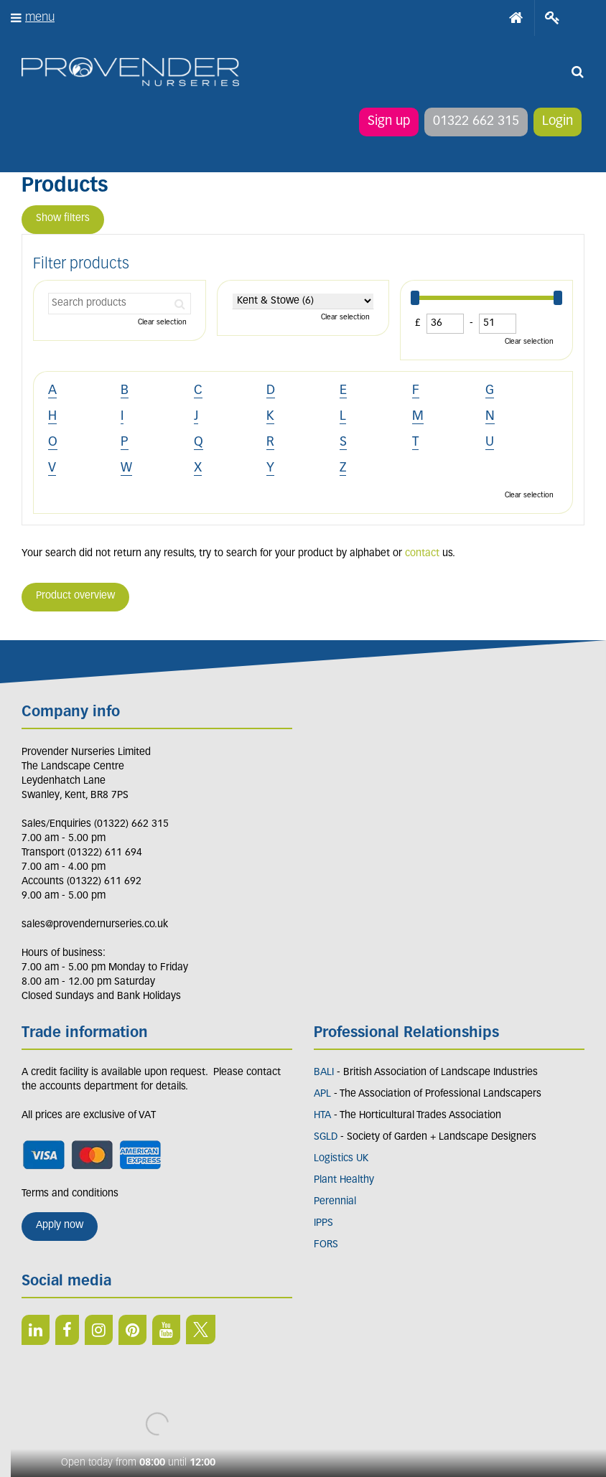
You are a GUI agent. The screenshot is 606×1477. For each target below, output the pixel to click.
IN (99, 1330)
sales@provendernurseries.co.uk (95, 924)
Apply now (59, 1225)
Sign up (389, 121)
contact (422, 553)
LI (36, 1330)
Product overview (75, 596)
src (577, 72)
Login (557, 121)
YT (166, 1330)
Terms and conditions (70, 1193)
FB (67, 1330)
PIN (132, 1330)
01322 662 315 (476, 121)
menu (40, 17)
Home (516, 18)
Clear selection (162, 323)
